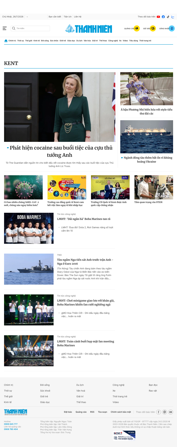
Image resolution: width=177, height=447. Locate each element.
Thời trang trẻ (145, 40)
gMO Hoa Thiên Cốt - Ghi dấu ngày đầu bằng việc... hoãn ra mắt (85, 315)
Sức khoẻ (45, 390)
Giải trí (95, 40)
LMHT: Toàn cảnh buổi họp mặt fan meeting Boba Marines (85, 343)
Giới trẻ (63, 40)
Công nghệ (113, 40)
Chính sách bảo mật (121, 412)
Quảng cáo (81, 412)
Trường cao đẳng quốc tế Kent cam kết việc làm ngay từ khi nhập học (66, 204)
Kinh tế (36, 40)
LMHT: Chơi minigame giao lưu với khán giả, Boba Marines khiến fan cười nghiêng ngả (86, 302)
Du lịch (80, 40)
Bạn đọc (153, 384)
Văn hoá (81, 390)
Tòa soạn (102, 412)
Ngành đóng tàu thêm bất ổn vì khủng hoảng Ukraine (148, 159)
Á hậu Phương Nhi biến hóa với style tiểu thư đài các (146, 111)
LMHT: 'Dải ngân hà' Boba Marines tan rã (83, 219)
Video (125, 40)
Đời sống (45, 40)
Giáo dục (71, 40)
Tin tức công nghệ (66, 214)
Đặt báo (68, 412)
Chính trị (12, 40)
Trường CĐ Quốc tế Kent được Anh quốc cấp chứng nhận (109, 204)
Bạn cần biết (55, 16)
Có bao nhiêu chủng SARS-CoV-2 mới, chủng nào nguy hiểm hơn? (21, 204)
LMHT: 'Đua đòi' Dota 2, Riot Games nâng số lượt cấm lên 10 (87, 229)
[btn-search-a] (14, 28)
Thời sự (20, 40)
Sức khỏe (54, 40)
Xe (120, 40)
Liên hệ (77, 16)
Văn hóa (87, 40)
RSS (92, 412)
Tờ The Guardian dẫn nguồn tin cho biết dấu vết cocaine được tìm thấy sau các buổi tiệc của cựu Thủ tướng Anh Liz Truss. (59, 164)
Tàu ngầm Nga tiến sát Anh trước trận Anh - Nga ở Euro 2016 (85, 261)
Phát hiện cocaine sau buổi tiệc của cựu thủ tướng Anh (61, 151)
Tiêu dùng (133, 40)
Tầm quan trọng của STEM (148, 202)
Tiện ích (68, 16)
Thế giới (28, 40)
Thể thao (103, 40)
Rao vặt (153, 390)
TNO (59, 255)
